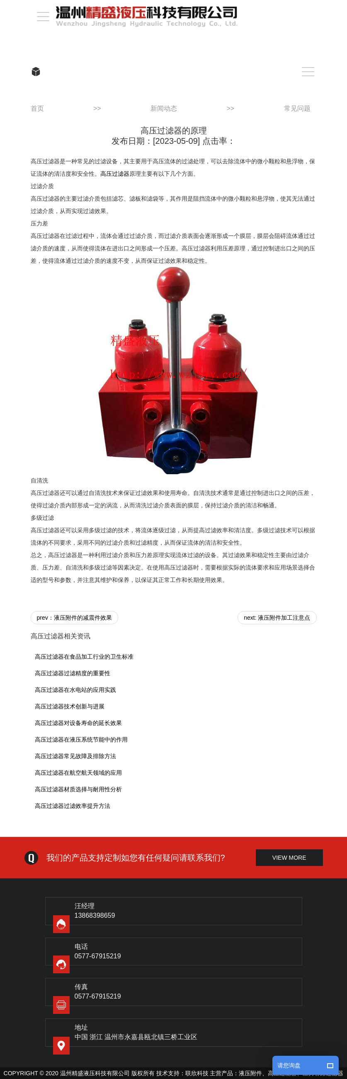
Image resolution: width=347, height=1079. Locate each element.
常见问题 (297, 108)
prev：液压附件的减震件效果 (74, 617)
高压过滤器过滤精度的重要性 (72, 673)
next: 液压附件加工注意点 (277, 617)
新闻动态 (163, 108)
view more (289, 857)
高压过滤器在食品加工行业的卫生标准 (84, 656)
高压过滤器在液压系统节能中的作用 (81, 739)
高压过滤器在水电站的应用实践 (75, 689)
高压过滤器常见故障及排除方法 (75, 756)
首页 (37, 108)
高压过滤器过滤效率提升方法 (72, 806)
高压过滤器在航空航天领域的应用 (78, 772)
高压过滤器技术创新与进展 (69, 706)
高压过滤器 (114, 173)
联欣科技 (197, 1073)
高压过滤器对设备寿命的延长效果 (78, 723)
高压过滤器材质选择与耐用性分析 (78, 789)
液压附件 (250, 1073)
